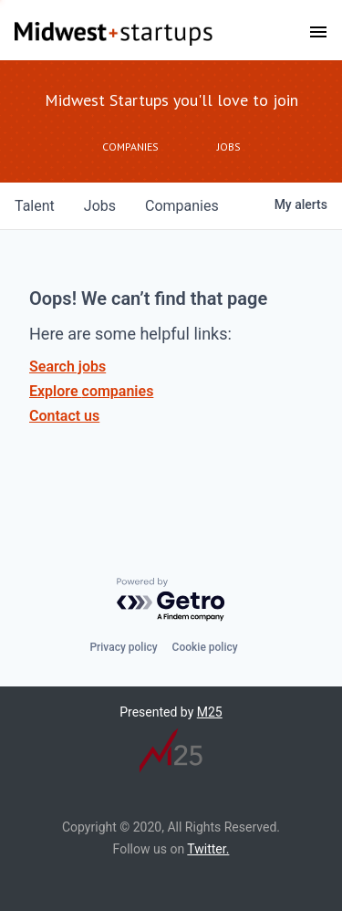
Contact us (64, 415)
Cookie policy (205, 647)
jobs (100, 206)
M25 (210, 712)
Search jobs (67, 366)
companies (182, 206)
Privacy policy (123, 647)
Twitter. (208, 849)
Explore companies (91, 391)
